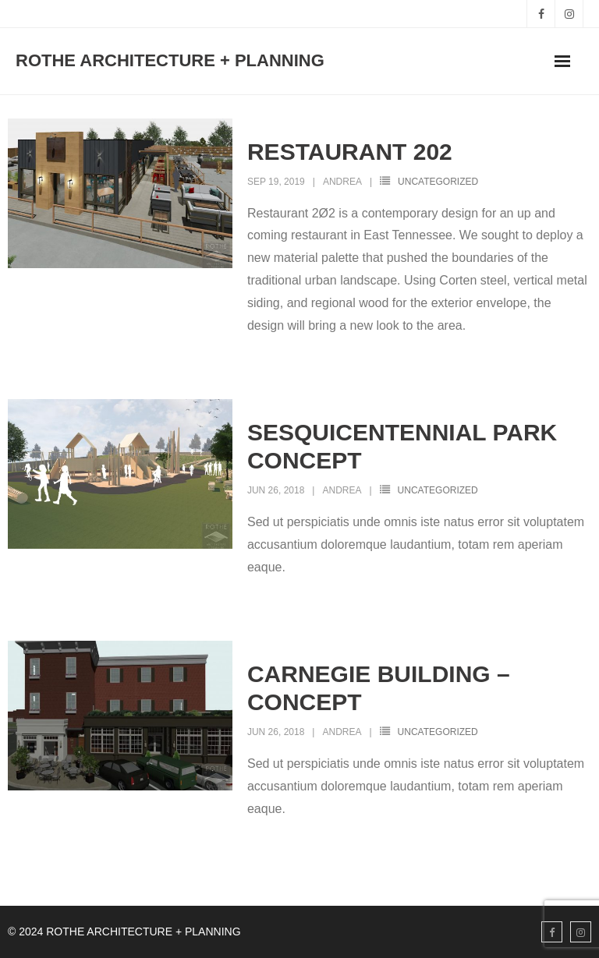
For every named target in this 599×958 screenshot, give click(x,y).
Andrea (342, 181)
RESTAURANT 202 (349, 151)
